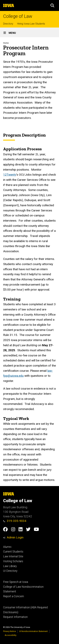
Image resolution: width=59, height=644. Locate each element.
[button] (52, 5)
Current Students (13, 551)
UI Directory (10, 570)
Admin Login (15, 537)
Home (6, 43)
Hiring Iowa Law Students (31, 23)
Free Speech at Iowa (15, 581)
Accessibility (10, 635)
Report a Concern (13, 596)
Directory (8, 23)
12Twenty (9, 175)
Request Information (15, 617)
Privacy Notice (9, 631)
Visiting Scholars (13, 561)
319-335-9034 (14, 521)
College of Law (17, 16)
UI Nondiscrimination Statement (33, 631)
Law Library (10, 566)
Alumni (7, 546)
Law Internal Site (13, 556)
